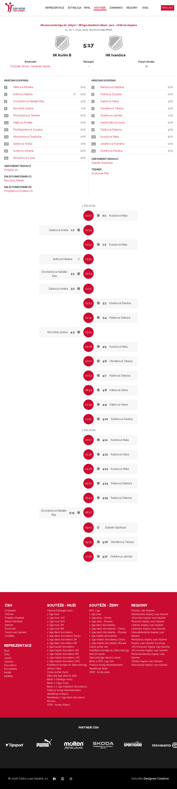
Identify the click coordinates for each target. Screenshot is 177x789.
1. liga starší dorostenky (102, 625)
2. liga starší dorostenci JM (62, 639)
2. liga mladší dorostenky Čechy (107, 639)
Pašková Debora (111, 129)
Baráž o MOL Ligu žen (101, 661)
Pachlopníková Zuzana (27, 129)
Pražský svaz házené (142, 610)
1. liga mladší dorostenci (60, 646)
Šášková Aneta (22, 143)
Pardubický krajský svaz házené (149, 639)
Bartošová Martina (112, 87)
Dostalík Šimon (20, 66)
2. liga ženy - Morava (100, 621)
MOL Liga (94, 610)
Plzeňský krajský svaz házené (147, 621)
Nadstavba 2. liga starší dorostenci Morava (66, 699)
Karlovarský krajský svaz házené (149, 664)
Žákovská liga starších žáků (62, 675)
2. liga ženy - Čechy (100, 617)
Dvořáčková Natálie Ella (28, 101)
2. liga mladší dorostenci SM (63, 654)
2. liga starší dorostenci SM (62, 643)
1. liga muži (53, 614)
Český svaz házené (15, 632)
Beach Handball (13, 621)
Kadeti (7, 672)
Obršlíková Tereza (111, 108)
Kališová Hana (109, 101)
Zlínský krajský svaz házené (146, 661)
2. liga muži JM (55, 625)
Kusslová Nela (109, 136)
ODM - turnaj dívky (99, 672)
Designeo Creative (156, 778)
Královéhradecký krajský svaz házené (147, 634)
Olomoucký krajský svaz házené (149, 650)
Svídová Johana (23, 150)
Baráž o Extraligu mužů (59, 679)
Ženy (7, 654)
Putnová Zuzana (111, 94)
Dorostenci (10, 665)
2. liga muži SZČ (56, 621)
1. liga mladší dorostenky (103, 636)
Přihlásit (167, 7)
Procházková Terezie (26, 115)
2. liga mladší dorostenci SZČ (63, 661)
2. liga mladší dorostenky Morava (107, 643)
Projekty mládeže (14, 617)
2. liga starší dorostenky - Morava (107, 632)
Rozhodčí (10, 628)
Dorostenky (10, 668)
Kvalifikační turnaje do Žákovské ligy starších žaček (109, 652)
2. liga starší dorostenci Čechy (64, 636)
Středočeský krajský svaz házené (149, 614)
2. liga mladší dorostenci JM (62, 650)
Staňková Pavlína (111, 150)
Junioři (8, 658)
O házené (10, 610)
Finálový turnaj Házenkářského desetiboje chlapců (64, 692)
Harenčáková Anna (112, 122)
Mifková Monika (23, 87)
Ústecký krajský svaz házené (147, 625)
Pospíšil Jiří (11, 170)
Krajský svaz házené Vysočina (148, 643)
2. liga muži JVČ (56, 617)
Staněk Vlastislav (102, 162)
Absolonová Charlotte (27, 136)
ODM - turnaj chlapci (58, 704)
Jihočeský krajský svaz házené (148, 617)
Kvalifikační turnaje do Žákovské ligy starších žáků (67, 666)
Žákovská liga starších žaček (104, 657)
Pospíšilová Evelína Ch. (18, 191)
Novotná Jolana (23, 108)
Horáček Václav (41, 66)
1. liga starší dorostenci (59, 632)
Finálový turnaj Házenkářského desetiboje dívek (106, 666)
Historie (9, 614)
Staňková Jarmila (111, 115)
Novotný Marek (14, 180)
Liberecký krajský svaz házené (148, 628)
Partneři (9, 625)
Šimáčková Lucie (24, 157)
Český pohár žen (98, 646)
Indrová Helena (22, 94)
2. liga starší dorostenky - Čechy (107, 628)
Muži (6, 650)
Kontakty (10, 636)
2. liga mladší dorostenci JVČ (63, 657)
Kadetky (8, 676)
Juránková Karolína (112, 143)
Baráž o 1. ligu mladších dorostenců (67, 686)
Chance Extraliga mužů (59, 610)
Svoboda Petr (100, 173)
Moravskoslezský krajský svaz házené (148, 656)
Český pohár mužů (57, 672)
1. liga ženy (95, 614)
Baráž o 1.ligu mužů (58, 683)
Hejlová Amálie (22, 122)
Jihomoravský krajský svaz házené (150, 646)
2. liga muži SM (55, 628)
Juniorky (9, 661)
